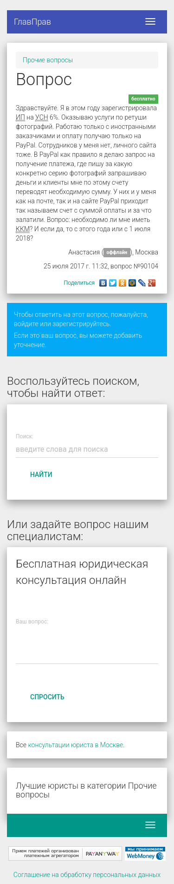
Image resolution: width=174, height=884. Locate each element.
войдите (26, 324)
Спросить (47, 697)
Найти (41, 474)
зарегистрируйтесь (81, 324)
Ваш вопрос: (32, 622)
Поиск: (24, 437)
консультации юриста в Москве (75, 745)
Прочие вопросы (48, 60)
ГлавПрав (32, 22)
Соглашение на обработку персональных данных (87, 874)
